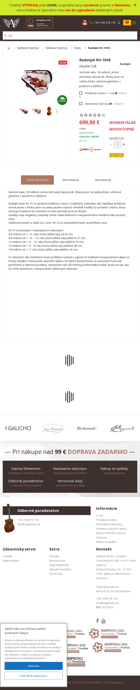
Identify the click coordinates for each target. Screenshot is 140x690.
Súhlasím (33, 666)
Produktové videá (106, 520)
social (107, 682)
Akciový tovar (57, 560)
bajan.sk (118, 682)
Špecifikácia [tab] (70, 180)
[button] (56, 111)
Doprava (101, 537)
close (135, 5)
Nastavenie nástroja (97, 103)
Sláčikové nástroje (28, 48)
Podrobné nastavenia (33, 675)
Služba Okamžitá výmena (111, 533)
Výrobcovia (55, 573)
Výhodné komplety (60, 569)
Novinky (54, 556)
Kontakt (7, 556)
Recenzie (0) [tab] (103, 180)
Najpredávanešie (59, 565)
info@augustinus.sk (28, 524)
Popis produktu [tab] (37, 180)
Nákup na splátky (106, 541)
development (92, 682)
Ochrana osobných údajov (111, 528)
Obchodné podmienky (109, 524)
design (78, 682)
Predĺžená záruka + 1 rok (99, 93)
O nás (99, 515)
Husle (77, 48)
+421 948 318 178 (28, 520)
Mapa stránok (11, 560)
